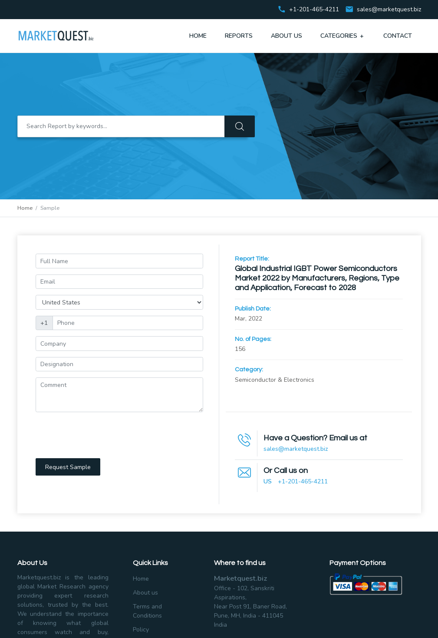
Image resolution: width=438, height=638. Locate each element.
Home (198, 36)
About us (145, 592)
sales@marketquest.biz (389, 10)
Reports (239, 36)
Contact (397, 36)
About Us (286, 36)
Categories (342, 35)
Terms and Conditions (147, 611)
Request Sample (68, 467)
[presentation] (102, 435)
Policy (141, 629)
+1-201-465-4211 (303, 481)
